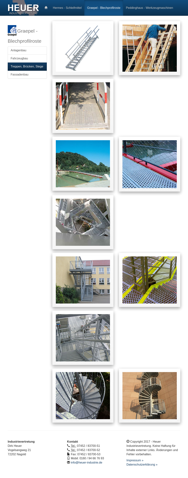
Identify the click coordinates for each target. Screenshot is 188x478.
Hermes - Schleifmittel (67, 7)
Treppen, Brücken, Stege (27, 66)
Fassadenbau (19, 74)
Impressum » (134, 460)
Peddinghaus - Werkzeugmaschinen (149, 7)
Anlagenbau (18, 50)
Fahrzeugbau (19, 58)
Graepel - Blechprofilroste (103, 7)
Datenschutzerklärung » (142, 464)
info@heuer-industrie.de (86, 462)
